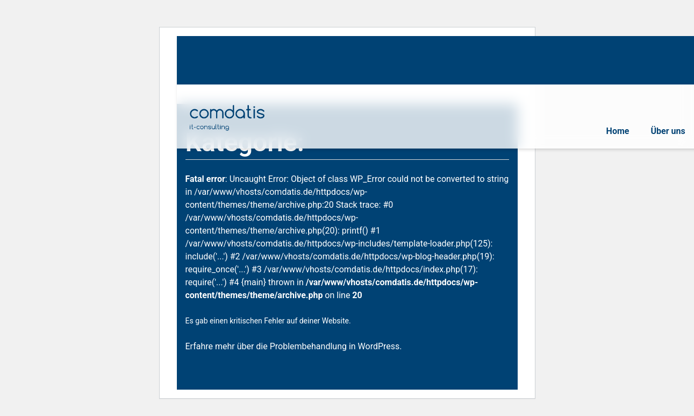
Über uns (667, 131)
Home (617, 131)
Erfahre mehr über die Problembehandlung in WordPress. (293, 346)
